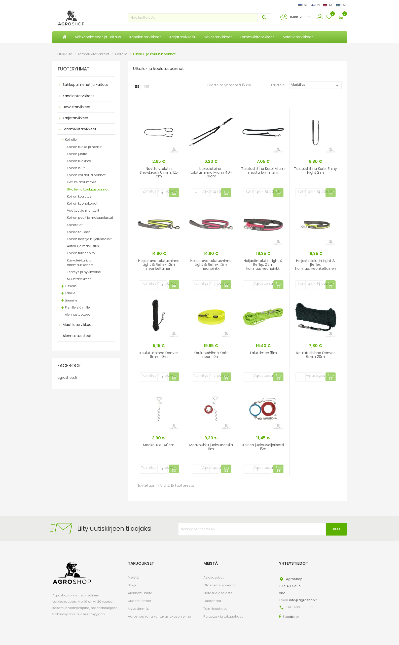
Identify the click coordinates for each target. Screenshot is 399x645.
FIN (315, 5)
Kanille (70, 293)
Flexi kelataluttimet (81, 182)
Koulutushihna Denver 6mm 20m (315, 354)
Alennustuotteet (77, 314)
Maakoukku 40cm (158, 444)
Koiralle (71, 139)
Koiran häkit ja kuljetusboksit (89, 239)
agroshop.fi (67, 377)
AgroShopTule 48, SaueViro (291, 586)
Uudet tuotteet (139, 600)
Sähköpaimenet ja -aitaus (85, 84)
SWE (341, 5)
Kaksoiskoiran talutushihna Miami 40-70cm (211, 172)
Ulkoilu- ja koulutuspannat (87, 189)
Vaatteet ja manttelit (83, 210)
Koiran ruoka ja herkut (84, 147)
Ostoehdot (212, 600)
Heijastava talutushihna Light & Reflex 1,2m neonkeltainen (158, 264)
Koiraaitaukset (78, 232)
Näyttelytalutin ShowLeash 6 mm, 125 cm (159, 172)
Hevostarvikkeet (77, 106)
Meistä (133, 577)
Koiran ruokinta (79, 161)
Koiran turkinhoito (81, 253)
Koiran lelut (76, 168)
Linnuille (71, 300)
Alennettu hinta (140, 593)
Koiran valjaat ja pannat (86, 175)
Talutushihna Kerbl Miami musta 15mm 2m (263, 170)
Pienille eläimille (77, 307)
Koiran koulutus (79, 196)
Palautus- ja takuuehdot (223, 616)
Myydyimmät (138, 608)
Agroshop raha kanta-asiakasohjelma (159, 616)
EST (303, 5)
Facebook (291, 616)
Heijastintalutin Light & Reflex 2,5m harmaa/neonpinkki (263, 264)
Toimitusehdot (215, 608)
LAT (328, 5)
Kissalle (71, 286)
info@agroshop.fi (303, 600)
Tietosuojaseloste (218, 593)
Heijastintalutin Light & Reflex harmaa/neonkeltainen (315, 264)
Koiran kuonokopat (82, 203)
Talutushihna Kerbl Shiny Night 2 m (315, 170)
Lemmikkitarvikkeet (79, 129)
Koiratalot (75, 225)
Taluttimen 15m (263, 352)
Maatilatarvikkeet (78, 324)
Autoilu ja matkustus (83, 246)
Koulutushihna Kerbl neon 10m (211, 354)
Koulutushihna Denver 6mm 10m (158, 354)
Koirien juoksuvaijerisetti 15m (263, 446)
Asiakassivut (213, 577)
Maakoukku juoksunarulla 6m (211, 446)
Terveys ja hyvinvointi (84, 272)
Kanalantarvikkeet (78, 95)
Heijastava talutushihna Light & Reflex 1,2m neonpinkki (211, 264)
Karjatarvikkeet (76, 118)
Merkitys (315, 85)
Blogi (132, 585)
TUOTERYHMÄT (73, 69)
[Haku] (199, 17)
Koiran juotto (77, 154)
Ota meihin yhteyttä (219, 585)
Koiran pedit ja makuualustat (90, 217)
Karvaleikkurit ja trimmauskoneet (80, 262)
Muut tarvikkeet (79, 279)
